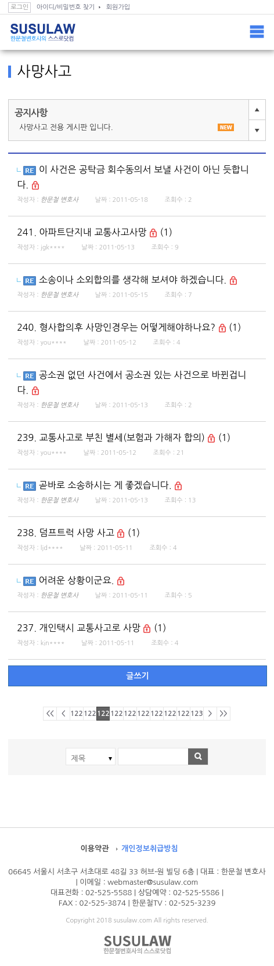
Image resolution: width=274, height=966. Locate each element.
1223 (103, 713)
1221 (77, 713)
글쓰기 (137, 676)
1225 (130, 713)
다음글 (257, 130)
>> (223, 713)
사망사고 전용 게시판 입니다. (126, 127)
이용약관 (94, 848)
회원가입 (118, 7)
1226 (143, 713)
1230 (197, 713)
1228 (170, 713)
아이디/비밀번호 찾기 (66, 7)
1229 (183, 713)
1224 (117, 713)
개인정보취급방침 (149, 848)
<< (49, 713)
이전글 (257, 110)
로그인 (19, 7)
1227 (157, 713)
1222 (90, 713)
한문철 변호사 (59, 200)
